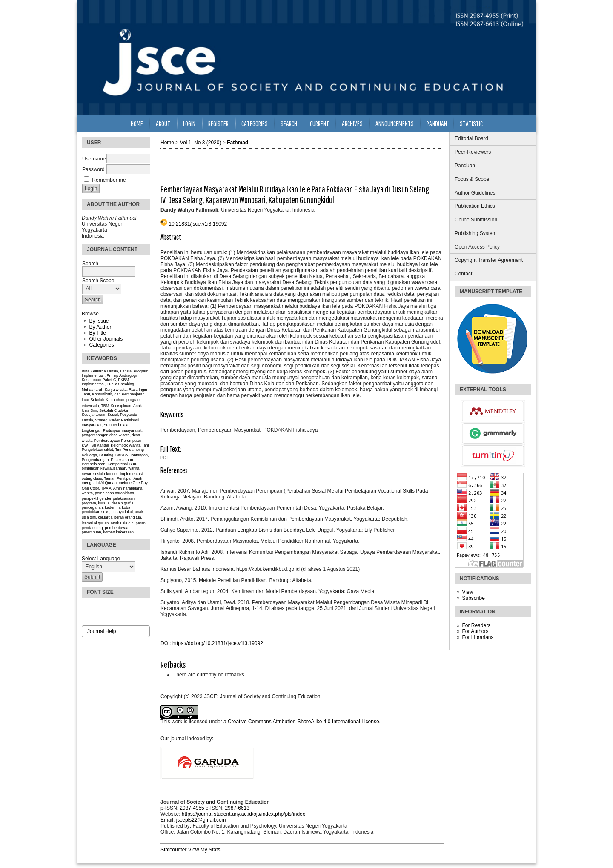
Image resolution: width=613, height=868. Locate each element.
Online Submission (476, 220)
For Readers (476, 625)
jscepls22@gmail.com (201, 820)
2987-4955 (192, 808)
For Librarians (477, 637)
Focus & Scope (472, 179)
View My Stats (204, 850)
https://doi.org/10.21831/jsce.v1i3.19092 (217, 643)
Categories (101, 345)
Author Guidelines (475, 193)
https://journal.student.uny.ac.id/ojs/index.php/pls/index (243, 814)
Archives (352, 123)
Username (94, 159)
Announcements (394, 123)
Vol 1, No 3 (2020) (200, 143)
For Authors (475, 631)
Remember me (109, 180)
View (467, 592)
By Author (100, 327)
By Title (97, 333)
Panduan (465, 166)
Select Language (101, 558)
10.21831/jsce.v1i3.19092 (198, 224)
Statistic (471, 123)
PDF (164, 457)
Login (189, 123)
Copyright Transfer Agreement (489, 260)
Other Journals (106, 339)
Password (93, 169)
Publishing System (476, 233)
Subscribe (473, 598)
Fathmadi (238, 143)
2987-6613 (237, 808)
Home (137, 123)
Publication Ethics (475, 206)
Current (319, 123)
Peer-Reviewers (473, 152)
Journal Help (101, 631)
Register (218, 123)
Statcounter (173, 850)
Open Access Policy (477, 247)
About (163, 123)
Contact (463, 274)
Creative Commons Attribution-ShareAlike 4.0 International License (303, 722)
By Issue (99, 321)
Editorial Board (471, 138)
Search (289, 123)
